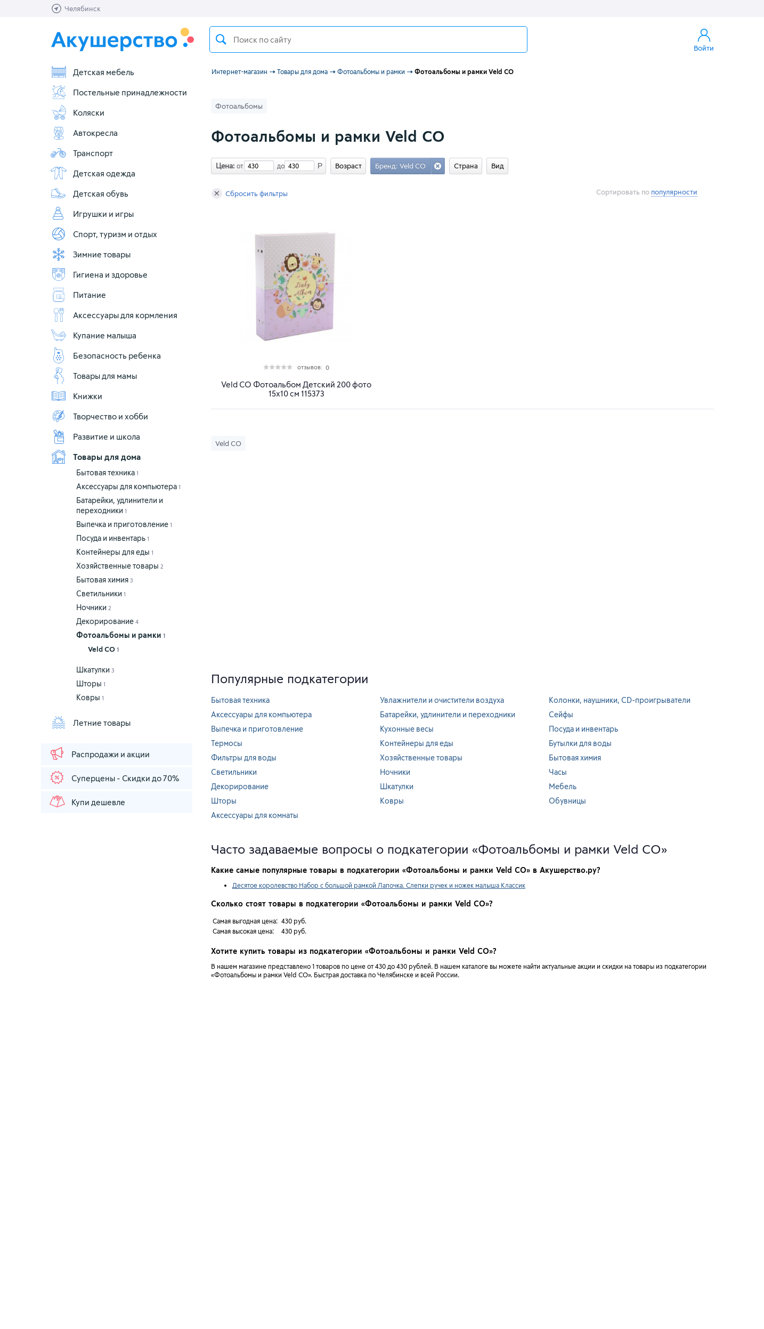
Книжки (76, 395)
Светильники (101, 593)
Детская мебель (92, 71)
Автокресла (84, 132)
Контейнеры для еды (114, 551)
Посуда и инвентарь (112, 537)
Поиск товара (221, 39)
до (279, 165)
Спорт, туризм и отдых (103, 233)
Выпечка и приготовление (124, 524)
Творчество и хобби (99, 416)
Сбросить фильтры (250, 193)
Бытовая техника (107, 472)
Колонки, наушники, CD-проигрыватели (619, 699)
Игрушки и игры (92, 213)
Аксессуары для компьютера (128, 486)
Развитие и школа (95, 436)
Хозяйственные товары (120, 565)
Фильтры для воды (244, 757)
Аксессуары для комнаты (254, 815)
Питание (78, 294)
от (239, 165)
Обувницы (567, 800)
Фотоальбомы (239, 106)
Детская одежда (92, 173)
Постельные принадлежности (118, 92)
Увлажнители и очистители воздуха (442, 699)
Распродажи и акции (99, 753)
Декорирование (107, 621)
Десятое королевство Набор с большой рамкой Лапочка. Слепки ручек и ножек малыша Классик (378, 885)
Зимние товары (90, 254)
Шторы (90, 683)
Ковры (90, 697)
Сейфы (561, 714)
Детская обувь (89, 193)
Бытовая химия (104, 579)
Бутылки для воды (580, 743)
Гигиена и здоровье (99, 274)
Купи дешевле (86, 801)
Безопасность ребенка (105, 355)
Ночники (93, 607)
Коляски (77, 112)
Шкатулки (95, 669)
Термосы (226, 743)
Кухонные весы (407, 728)
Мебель (562, 786)
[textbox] (368, 39)
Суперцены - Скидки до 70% (113, 777)
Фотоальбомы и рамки (120, 634)
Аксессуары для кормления (113, 314)
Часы (558, 771)
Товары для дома (95, 456)
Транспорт (81, 152)
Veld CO (103, 649)
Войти (704, 39)
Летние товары (90, 722)
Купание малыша (93, 335)
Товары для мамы (93, 375)
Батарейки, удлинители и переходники (447, 714)
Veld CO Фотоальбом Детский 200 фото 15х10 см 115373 (296, 389)
